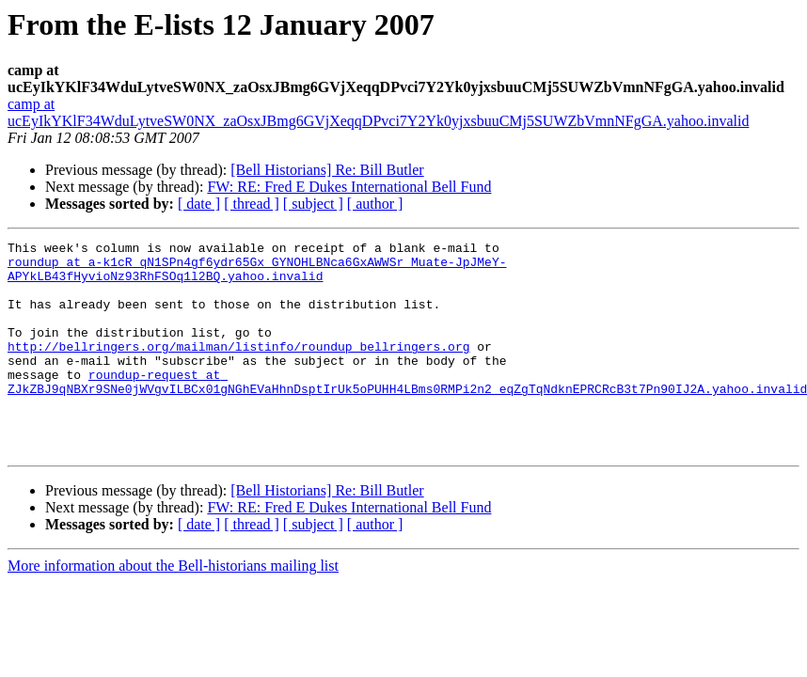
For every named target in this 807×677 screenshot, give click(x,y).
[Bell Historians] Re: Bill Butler (326, 170)
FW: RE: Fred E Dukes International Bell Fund (349, 187)
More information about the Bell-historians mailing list (173, 608)
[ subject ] (313, 204)
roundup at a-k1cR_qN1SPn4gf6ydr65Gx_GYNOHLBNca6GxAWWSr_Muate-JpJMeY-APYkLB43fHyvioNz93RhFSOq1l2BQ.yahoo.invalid (257, 275)
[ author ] (375, 204)
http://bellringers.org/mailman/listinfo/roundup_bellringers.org (238, 368)
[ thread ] (251, 204)
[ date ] (199, 204)
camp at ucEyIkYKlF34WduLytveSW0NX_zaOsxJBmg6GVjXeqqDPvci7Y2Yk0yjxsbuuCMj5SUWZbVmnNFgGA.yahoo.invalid (378, 112)
